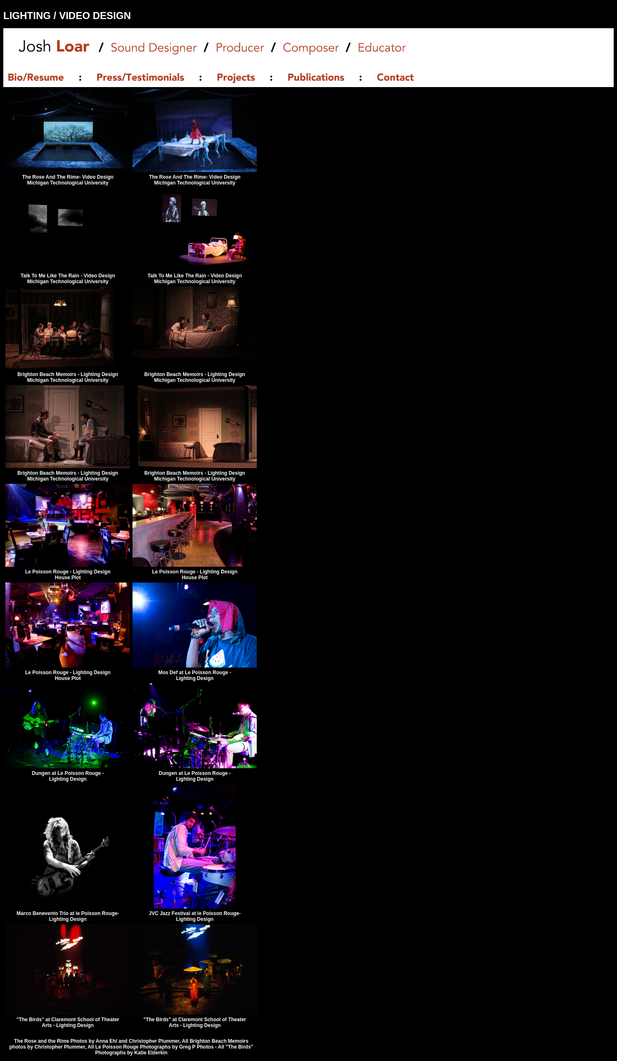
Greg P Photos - (198, 1047)
